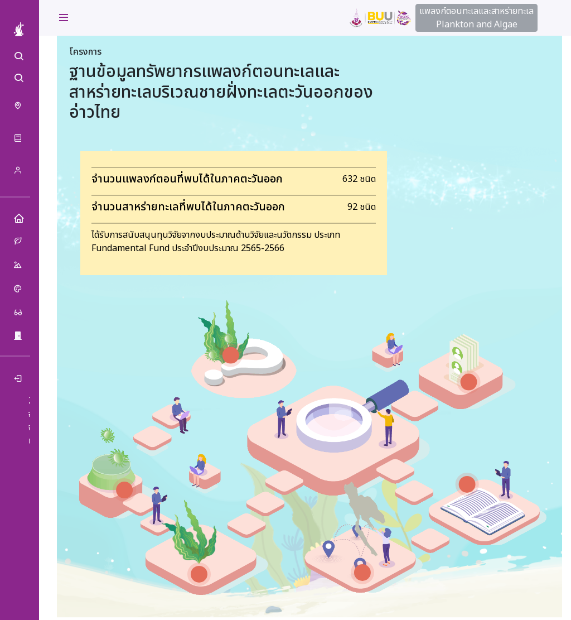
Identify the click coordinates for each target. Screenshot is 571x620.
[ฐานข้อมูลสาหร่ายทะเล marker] (199, 574)
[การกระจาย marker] (362, 572)
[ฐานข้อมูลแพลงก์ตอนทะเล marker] (124, 490)
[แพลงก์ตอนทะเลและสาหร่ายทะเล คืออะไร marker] (230, 355)
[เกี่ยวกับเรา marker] (468, 381)
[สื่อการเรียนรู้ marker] (467, 484)
